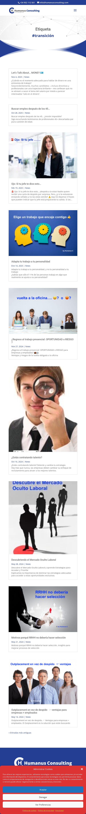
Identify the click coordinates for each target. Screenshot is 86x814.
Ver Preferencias (43, 804)
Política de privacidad (46, 810)
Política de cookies (29, 810)
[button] (82, 769)
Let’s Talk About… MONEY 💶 (27, 72)
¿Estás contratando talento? (26, 457)
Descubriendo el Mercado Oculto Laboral (33, 559)
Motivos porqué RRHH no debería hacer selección (38, 637)
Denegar (43, 797)
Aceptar (43, 789)
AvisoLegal (59, 810)
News (26, 77)
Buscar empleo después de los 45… (30, 108)
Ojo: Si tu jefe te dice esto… (26, 183)
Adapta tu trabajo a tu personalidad (30, 261)
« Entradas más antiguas (20, 732)
